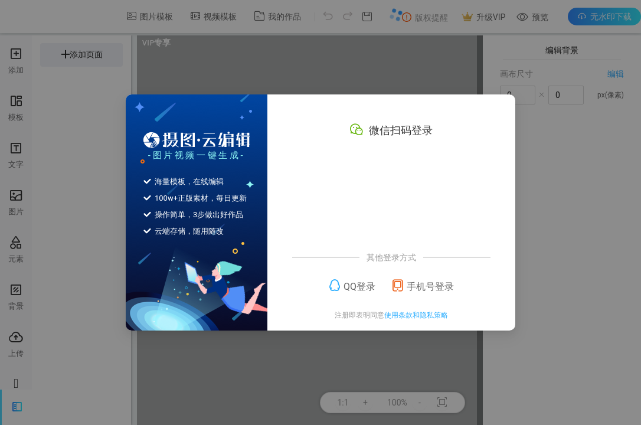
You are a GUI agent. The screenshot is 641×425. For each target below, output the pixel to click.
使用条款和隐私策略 (416, 315)
